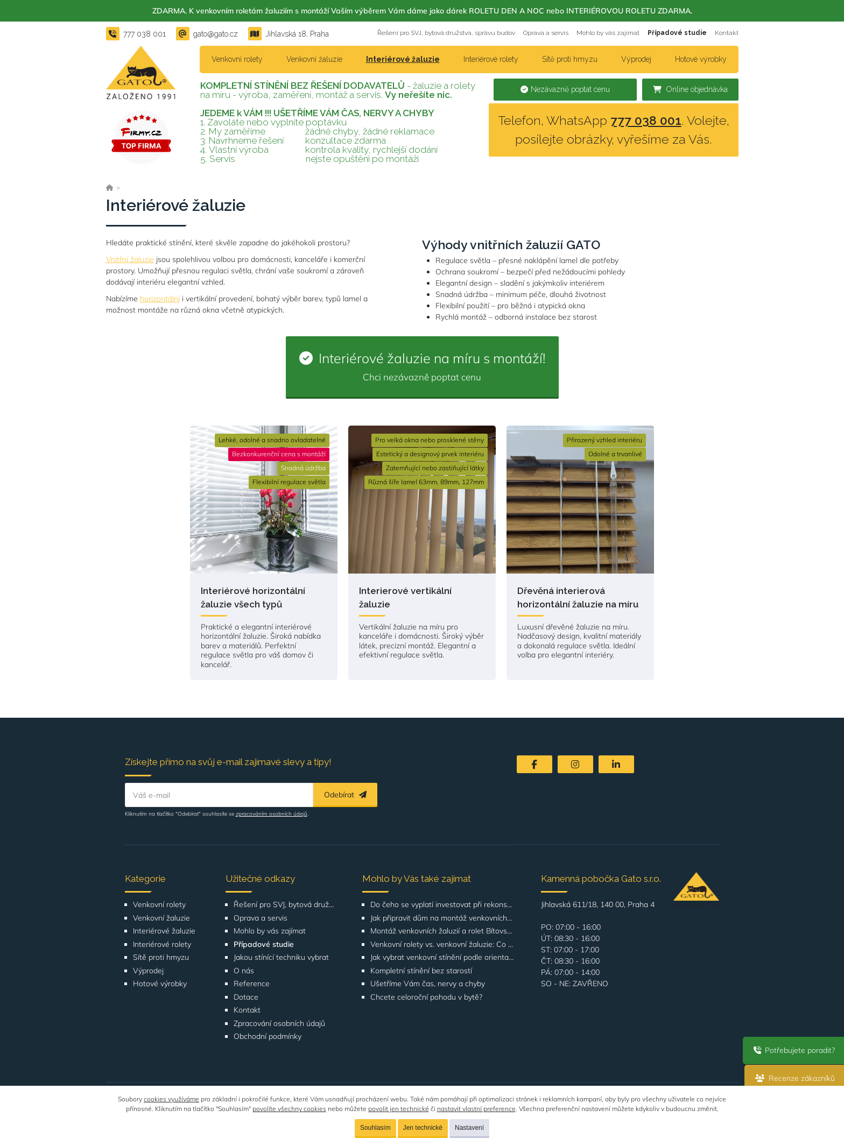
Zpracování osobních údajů (279, 1023)
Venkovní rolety (237, 59)
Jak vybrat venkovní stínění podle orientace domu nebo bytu (442, 957)
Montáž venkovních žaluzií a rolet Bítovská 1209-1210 (442, 931)
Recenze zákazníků (793, 1078)
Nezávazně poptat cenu (565, 89)
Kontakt (726, 33)
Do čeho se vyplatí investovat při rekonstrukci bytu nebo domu (442, 904)
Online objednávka (690, 89)
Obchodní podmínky (267, 1036)
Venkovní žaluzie (314, 59)
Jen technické (422, 1127)
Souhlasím (375, 1127)
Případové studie (677, 33)
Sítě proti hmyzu (569, 59)
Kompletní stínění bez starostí (421, 970)
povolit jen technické (398, 1109)
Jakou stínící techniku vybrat (281, 957)
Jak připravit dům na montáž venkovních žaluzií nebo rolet (442, 918)
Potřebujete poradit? (792, 1050)
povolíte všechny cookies (289, 1109)
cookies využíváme (171, 1099)
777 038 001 (645, 120)
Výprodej (636, 59)
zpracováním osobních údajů (271, 813)
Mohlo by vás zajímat (607, 33)
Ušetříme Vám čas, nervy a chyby (427, 983)
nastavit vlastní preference (476, 1109)
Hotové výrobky (701, 59)
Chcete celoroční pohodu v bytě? (426, 997)
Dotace (246, 997)
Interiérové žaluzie (403, 59)
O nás (244, 970)
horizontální (160, 298)
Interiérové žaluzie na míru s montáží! (422, 366)
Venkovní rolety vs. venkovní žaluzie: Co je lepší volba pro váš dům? (442, 944)
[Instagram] (575, 764)
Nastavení (469, 1127)
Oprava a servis (545, 33)
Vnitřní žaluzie (130, 259)
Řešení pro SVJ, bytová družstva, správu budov (446, 33)
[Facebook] (534, 764)
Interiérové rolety (490, 59)
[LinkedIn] (616, 764)
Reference (252, 983)
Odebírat (345, 795)
